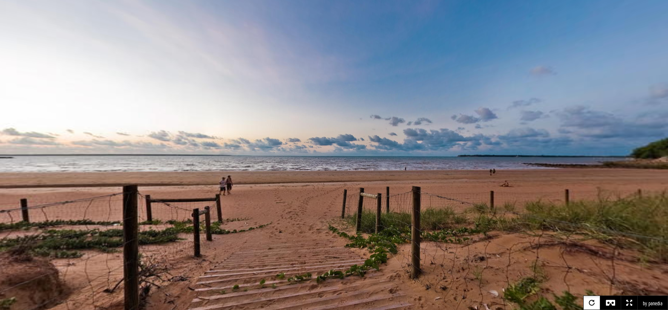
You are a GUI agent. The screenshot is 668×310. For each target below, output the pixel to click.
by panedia (652, 304)
